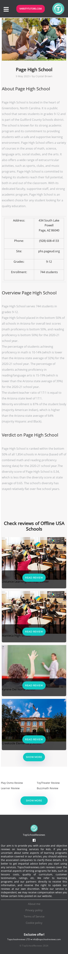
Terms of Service (34, 916)
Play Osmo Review (12, 783)
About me (34, 904)
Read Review (34, 577)
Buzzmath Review (47, 788)
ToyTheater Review (48, 783)
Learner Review (10, 788)
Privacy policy (34, 910)
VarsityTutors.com (30, 8)
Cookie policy (34, 922)
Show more (34, 757)
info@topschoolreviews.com (46, 939)
